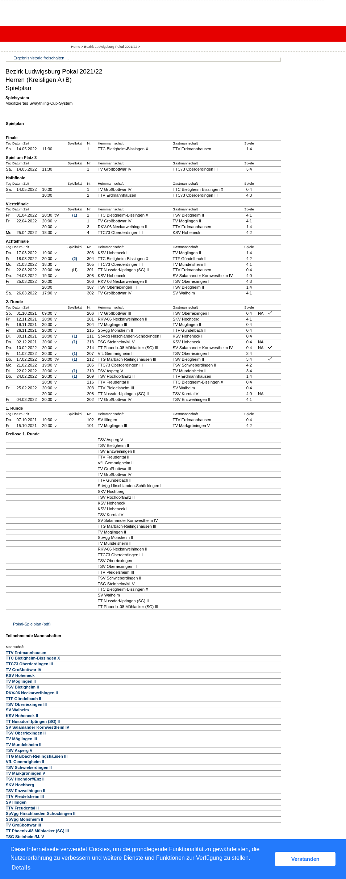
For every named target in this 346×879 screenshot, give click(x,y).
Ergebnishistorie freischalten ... (41, 58)
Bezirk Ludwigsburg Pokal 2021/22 (111, 47)
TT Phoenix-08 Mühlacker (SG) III (37, 831)
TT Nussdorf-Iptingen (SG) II (33, 721)
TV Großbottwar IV (23, 669)
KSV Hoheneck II (22, 715)
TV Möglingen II (21, 681)
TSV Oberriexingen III (26, 704)
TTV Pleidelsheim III (25, 796)
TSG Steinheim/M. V (25, 836)
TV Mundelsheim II (23, 744)
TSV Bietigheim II (22, 687)
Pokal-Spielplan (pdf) (32, 624)
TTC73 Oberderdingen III (29, 664)
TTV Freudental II (22, 808)
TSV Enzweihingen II (25, 790)
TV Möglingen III (21, 739)
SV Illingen (16, 802)
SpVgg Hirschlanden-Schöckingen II (40, 813)
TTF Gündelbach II (23, 698)
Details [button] (21, 868)
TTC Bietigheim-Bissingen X (33, 658)
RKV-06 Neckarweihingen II (32, 693)
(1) (74, 215)
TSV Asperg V (19, 750)
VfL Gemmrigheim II (25, 761)
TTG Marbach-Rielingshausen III (36, 756)
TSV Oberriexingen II (26, 733)
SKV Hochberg (20, 785)
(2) (74, 258)
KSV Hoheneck (20, 675)
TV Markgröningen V (25, 773)
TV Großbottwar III (23, 825)
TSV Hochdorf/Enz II (25, 779)
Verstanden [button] (305, 859)
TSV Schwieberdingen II (29, 767)
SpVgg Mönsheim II (24, 819)
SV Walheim (17, 710)
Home (75, 47)
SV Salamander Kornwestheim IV (37, 727)
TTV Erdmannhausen (26, 652)
